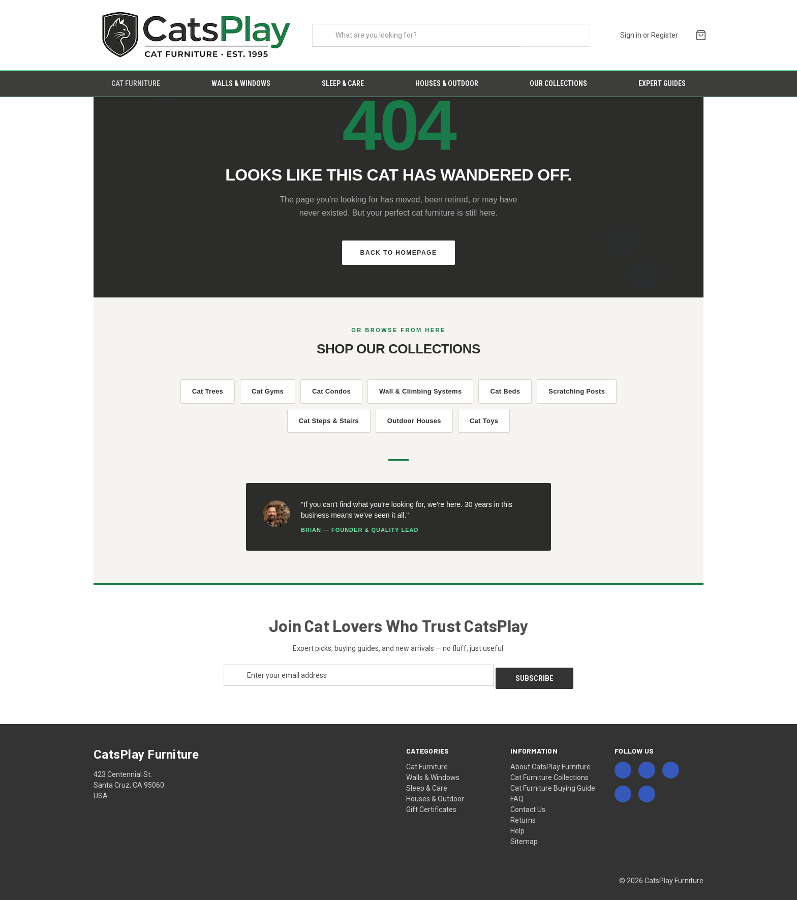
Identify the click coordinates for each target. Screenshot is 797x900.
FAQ (517, 787)
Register (664, 35)
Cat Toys (484, 411)
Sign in (630, 35)
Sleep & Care (343, 83)
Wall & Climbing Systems (420, 382)
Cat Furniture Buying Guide (552, 776)
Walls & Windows (240, 83)
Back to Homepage (398, 243)
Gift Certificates (431, 797)
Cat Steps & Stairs (329, 411)
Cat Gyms (268, 382)
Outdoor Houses (414, 411)
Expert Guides (662, 83)
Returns (523, 808)
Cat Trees (207, 382)
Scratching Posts (576, 382)
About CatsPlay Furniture (550, 755)
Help (517, 819)
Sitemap (524, 829)
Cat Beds (505, 382)
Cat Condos (331, 382)
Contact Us (527, 797)
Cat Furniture (135, 83)
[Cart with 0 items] (698, 34)
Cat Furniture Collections (549, 765)
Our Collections (558, 83)
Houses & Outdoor (446, 83)
